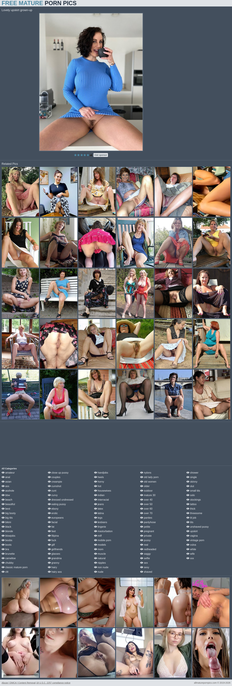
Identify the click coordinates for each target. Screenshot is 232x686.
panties (146, 517)
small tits (193, 490)
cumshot (54, 486)
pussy (145, 540)
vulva (191, 544)
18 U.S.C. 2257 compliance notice (53, 682)
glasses (54, 553)
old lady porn (149, 477)
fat (51, 526)
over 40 (146, 499)
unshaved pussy (197, 526)
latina (99, 513)
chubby (8, 562)
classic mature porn (15, 567)
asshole (8, 490)
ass (5, 486)
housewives (102, 490)
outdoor (146, 490)
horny (99, 481)
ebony (53, 508)
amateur (8, 472)
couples (54, 477)
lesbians (100, 522)
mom (98, 549)
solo (190, 495)
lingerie (100, 526)
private (145, 535)
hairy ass (55, 571)
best (6, 508)
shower (192, 472)
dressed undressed (60, 499)
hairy (52, 567)
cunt (52, 490)
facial (53, 522)
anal (6, 477)
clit (5, 571)
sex (144, 562)
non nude (101, 567)
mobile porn (102, 540)
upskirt (192, 531)
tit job (191, 517)
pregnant (147, 531)
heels (99, 477)
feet (52, 531)
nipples (100, 562)
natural (100, 558)
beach (7, 499)
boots (7, 544)
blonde (7, 531)
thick (190, 508)
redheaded (148, 549)
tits (189, 522)
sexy (144, 567)
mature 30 (147, 495)
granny (53, 562)
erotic (53, 513)
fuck (52, 540)
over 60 (146, 508)
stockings (193, 499)
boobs (7, 540)
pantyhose (148, 522)
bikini (6, 522)
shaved (146, 571)
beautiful (8, 504)
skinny (191, 481)
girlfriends (55, 549)
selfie (145, 558)
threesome (194, 513)
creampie (55, 481)
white (191, 549)
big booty (9, 513)
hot (97, 486)
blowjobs (8, 535)
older (145, 486)
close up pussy (58, 472)
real (144, 544)
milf (98, 535)
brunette (8, 553)
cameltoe (9, 558)
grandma (55, 558)
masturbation (103, 531)
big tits (7, 517)
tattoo (191, 504)
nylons (145, 472)
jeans (99, 504)
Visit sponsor (100, 155)
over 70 (146, 513)
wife (190, 553)
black (6, 526)
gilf (51, 544)
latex (98, 508)
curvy (53, 495)
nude (98, 571)
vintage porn (195, 540)
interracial (101, 499)
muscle (100, 553)
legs (98, 517)
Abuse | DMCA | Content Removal (19, 682)
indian (99, 495)
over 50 (146, 504)
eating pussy (57, 504)
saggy (145, 553)
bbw (6, 495)
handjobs (101, 472)
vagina (192, 535)
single (191, 477)
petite (145, 526)
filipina (53, 535)
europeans (56, 517)
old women (148, 481)
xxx (190, 558)
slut (190, 486)
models (100, 544)
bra (5, 549)
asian (6, 481)
